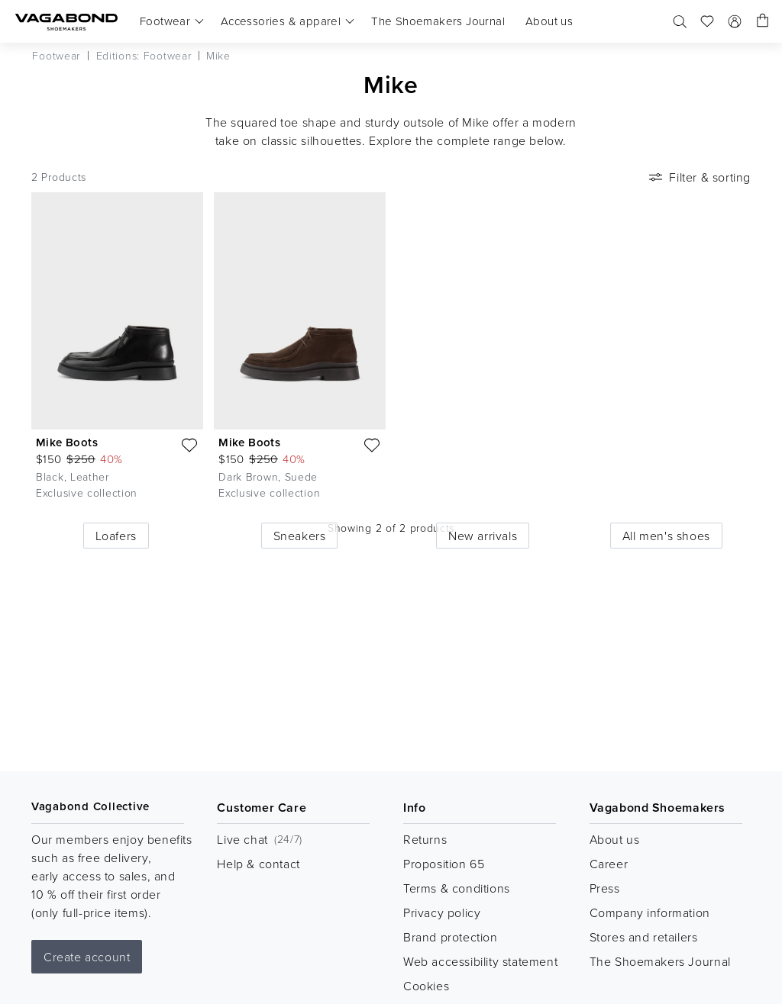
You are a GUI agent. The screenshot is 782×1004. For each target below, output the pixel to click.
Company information (650, 912)
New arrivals (482, 535)
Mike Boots (67, 442)
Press (605, 888)
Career (609, 863)
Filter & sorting (698, 177)
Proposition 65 (443, 863)
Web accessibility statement (480, 961)
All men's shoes (666, 535)
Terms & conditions (456, 888)
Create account (87, 956)
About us (615, 839)
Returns (425, 839)
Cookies (426, 985)
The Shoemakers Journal (660, 961)
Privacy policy (441, 912)
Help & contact (258, 863)
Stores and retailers (644, 936)
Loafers (116, 535)
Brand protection (450, 936)
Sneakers (299, 535)
